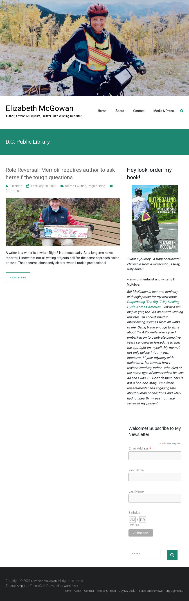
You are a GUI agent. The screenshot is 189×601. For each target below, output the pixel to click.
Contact (138, 111)
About (119, 111)
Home (102, 111)
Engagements (174, 590)
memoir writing (75, 186)
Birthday (134, 512)
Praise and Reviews (150, 590)
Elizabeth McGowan (39, 108)
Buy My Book (127, 590)
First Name (136, 470)
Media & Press (163, 111)
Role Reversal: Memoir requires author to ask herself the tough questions (60, 174)
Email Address (139, 448)
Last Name (136, 491)
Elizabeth (16, 186)
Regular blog (97, 186)
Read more (17, 277)
